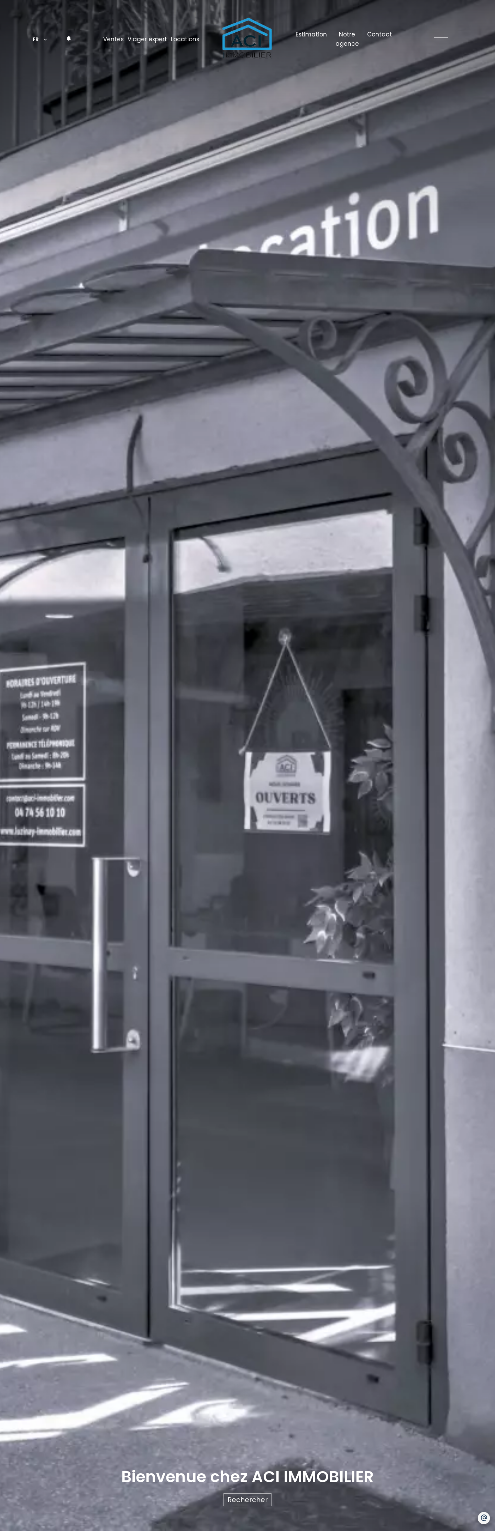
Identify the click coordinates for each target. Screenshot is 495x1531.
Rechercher (248, 1500)
